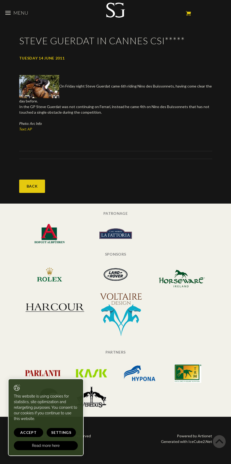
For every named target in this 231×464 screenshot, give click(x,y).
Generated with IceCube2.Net (186, 441)
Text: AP (25, 129)
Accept (28, 432)
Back (32, 186)
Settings (61, 432)
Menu (16, 13)
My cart (188, 13)
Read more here (46, 445)
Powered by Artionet (194, 436)
